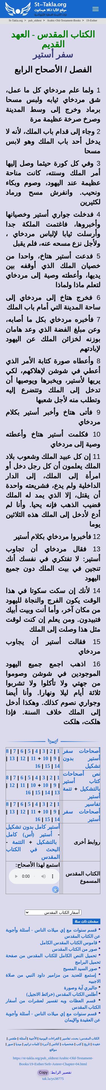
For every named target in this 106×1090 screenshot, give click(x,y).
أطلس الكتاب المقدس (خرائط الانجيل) (62, 994)
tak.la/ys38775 (53, 1078)
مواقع (53, 1049)
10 (45, 758)
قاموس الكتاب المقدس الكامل (68, 942)
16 (37, 766)
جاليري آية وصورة (80, 987)
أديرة (45, 1044)
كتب (78, 1044)
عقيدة (96, 1044)
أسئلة (22, 1038)
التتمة (18, 842)
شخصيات (67, 1044)
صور (10, 1044)
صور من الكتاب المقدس (74, 949)
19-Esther (91, 20)
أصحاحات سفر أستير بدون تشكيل (81, 758)
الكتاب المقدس (89, 1038)
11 (33, 758)
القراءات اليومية (49, 1038)
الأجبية (33, 1038)
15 (47, 766)
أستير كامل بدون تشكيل (33, 827)
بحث (75, 1038)
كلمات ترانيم (32, 1044)
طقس (12, 1038)
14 (57, 766)
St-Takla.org (16, 20)
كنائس (55, 1044)
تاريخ (87, 1044)
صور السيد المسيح (80, 968)
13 (12, 758)
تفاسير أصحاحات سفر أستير (81, 811)
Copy (43, 1072)
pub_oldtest (35, 20)
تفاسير (66, 1038)
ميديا (18, 1044)
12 (22, 758)
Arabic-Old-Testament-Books (64, 20)
